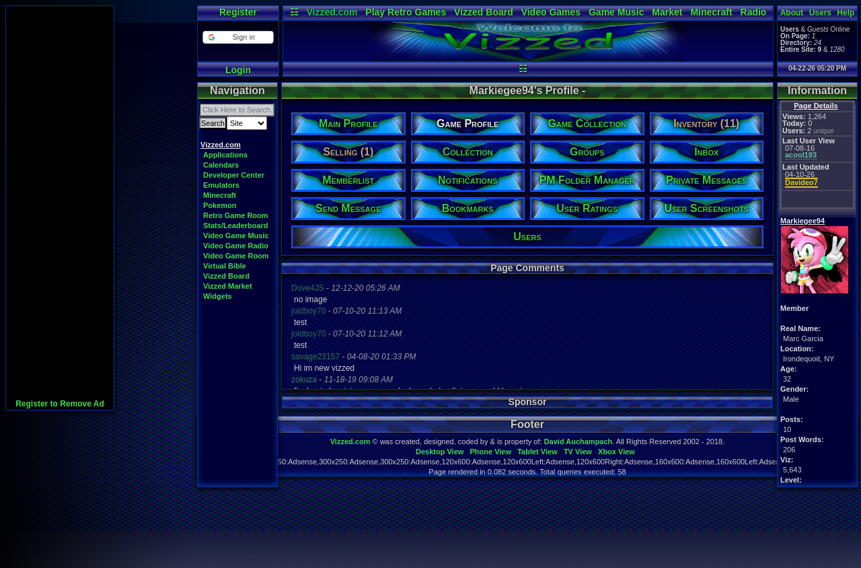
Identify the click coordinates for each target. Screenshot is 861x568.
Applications (225, 155)
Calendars (221, 165)
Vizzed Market (227, 286)
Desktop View (439, 452)
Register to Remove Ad (59, 404)
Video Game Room (236, 256)
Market (667, 12)
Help (845, 12)
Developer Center (233, 175)
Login (238, 70)
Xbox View (616, 452)
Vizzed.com (331, 12)
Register (238, 12)
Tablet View (537, 452)
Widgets (217, 296)
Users (820, 12)
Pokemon (220, 205)
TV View (578, 452)
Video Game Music (236, 236)
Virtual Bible (224, 266)
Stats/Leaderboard (235, 225)
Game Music (616, 12)
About (792, 12)
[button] (237, 37)
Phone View (490, 452)
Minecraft (711, 12)
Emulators (221, 185)
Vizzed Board (483, 12)
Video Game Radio (235, 246)
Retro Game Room (235, 215)
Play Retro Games (405, 12)
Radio (754, 12)
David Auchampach (578, 441)
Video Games (551, 12)
